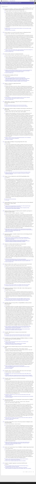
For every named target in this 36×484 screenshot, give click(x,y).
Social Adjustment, (14, 418)
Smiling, (10, 418)
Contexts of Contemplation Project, (14, 106)
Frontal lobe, (25, 442)
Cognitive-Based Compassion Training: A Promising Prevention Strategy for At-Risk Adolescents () (18, 109)
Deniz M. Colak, (13, 401)
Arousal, (10, 259)
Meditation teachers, (13, 206)
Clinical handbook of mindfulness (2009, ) (11, 75)
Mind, (6, 348)
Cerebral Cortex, (15, 442)
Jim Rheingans (7, 204)
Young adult (21, 71)
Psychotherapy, (23, 79)
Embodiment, (28, 97)
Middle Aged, (30, 70)
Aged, (17, 70)
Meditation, (28, 78)
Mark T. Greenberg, (20, 11)
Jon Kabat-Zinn (8, 177)
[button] (35, 1)
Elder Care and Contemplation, (17, 300)
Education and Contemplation (18, 329)
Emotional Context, (7, 106)
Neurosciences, (7, 98)
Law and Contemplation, (23, 343)
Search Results (5, 3)
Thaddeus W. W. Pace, (8, 111)
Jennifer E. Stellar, (8, 33)
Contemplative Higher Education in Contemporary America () (15, 332)
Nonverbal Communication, (18, 260)
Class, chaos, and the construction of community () (13, 53)
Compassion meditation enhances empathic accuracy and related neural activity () (18, 264)
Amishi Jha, (26, 349)
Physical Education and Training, (24, 229)
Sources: (2, 3)
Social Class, (6, 50)
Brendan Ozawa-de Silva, (27, 110)
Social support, (7, 71)
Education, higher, (21, 238)
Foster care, (26, 137)
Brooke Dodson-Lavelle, (20, 110)
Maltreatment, (29, 137)
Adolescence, (7, 28)
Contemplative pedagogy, (14, 326)
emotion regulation (11, 367)
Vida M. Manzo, (13, 33)
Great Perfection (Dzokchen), (27, 238)
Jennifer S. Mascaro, (8, 265)
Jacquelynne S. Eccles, (8, 349)
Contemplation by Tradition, (26, 207)
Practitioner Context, (7, 460)
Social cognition (28, 284)
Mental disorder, (7, 79)
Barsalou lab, (16, 97)
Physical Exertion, (30, 229)
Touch (29, 260)
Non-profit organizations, (8, 466)
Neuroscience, (7, 367)
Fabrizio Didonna (8, 76)
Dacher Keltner (22, 33)
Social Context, (7, 207)
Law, (21, 341)
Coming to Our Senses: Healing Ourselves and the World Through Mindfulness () (16, 176)
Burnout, (9, 237)
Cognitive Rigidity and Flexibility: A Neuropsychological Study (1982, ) (15, 141)
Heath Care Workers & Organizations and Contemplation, (20, 467)
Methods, (11, 79)
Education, (17, 238)
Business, (7, 465)
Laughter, (29, 417)
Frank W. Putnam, (12, 402)
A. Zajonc (7, 103)
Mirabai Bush (7, 333)
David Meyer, (11, 350)
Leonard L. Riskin (8, 340)
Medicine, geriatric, (23, 299)
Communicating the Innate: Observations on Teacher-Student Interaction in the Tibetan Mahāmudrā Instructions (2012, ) (18, 203)
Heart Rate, (13, 49)
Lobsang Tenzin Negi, (14, 110)
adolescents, (10, 137)
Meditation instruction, (8, 206)
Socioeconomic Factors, (11, 50)
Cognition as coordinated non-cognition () (12, 83)
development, (18, 98)
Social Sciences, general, (26, 28)
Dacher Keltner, (12, 245)
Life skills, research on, (8, 459)
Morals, (11, 260)
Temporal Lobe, (12, 443)
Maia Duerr (7, 464)
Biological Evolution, (13, 259)
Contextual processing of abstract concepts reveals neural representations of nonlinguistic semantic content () (18, 422)
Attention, (7, 77)
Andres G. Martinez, (17, 55)
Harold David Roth (8, 379)
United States (28, 334)
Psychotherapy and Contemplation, (25, 80)
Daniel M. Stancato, (11, 55)
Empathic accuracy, (16, 284)
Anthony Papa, (28, 401)
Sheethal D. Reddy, (8, 110)
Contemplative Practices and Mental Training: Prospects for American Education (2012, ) (18, 347)
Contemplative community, (11, 465)
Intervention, (17, 28)
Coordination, (24, 97)
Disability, (29, 326)
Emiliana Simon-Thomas (18, 245)
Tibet (20, 206)
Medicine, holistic (28, 299)
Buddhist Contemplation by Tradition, (18, 207)
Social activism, (13, 466)
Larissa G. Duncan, (14, 11)
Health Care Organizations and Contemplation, (10, 468)
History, (26, 334)
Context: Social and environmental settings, (20, 77)
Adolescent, (13, 70)
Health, (18, 327)
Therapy (26, 79)
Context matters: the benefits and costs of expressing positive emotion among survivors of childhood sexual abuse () (18, 400)
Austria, (6, 326)
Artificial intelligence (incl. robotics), (10, 97)
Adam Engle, (13, 349)
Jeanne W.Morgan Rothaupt (9, 448)
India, (19, 229)
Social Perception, (7, 443)
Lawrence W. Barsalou (8, 84)
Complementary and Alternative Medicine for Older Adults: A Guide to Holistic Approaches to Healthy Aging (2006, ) (18, 288)
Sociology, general (16, 138)
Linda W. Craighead (23, 111)
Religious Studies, (29, 373)
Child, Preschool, (18, 259)
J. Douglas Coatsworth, (9, 11)
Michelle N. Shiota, (22, 401)
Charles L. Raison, (17, 111)
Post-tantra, (17, 206)
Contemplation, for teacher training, (18, 237)
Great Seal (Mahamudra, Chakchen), (20, 205)
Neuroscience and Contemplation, (18, 285)
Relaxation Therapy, (7, 230)
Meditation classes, (21, 327)
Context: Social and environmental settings (21, 105)
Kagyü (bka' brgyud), (27, 205)
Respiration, (17, 230)
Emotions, (7, 49)
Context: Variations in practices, (23, 78)
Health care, (26, 465)
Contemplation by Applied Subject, (9, 80)
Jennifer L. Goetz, (8, 245)
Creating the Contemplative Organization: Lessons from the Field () (15, 463)
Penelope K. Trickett (17, 402)
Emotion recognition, (11, 284)
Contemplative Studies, (26, 237)
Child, (11, 417)
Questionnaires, (7, 418)
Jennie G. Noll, (7, 402)
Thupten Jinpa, (30, 349)
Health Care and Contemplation (9, 231)
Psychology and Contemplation (9, 139)
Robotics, (10, 98)
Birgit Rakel (13, 290)
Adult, (15, 70)
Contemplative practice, (11, 365)
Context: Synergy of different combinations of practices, (12, 78)
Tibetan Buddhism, (11, 207)
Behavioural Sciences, (20, 97)
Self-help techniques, (13, 459)
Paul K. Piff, (7, 55)
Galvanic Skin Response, (10, 229)
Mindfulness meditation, (8, 342)
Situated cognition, (14, 98)
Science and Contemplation (25, 285)
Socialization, (27, 260)
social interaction (22, 98)
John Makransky (17, 236)
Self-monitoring (18, 459)
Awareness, (9, 77)
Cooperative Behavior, (23, 259)
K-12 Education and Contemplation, (25, 240)
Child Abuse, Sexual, (14, 417)
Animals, (8, 259)
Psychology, (19, 79)
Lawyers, (27, 341)
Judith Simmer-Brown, (9, 236)
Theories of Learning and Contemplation (23, 106)
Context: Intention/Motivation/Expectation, (11, 105)
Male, (27, 49)
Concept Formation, (19, 442)
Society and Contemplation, (17, 343)
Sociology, (30, 28)
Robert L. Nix (24, 11)
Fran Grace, (13, 236)
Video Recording (22, 50)
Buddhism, (7, 237)
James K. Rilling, (13, 265)
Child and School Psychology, (12, 28)
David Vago (20, 350)
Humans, (16, 49)
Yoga (19, 230)
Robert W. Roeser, (15, 350)
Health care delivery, (7, 299)
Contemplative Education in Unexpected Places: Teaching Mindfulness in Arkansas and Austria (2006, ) (18, 303)
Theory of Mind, (16, 443)
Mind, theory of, (24, 284)
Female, (11, 49)
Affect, (9, 417)
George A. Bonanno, (8, 401)
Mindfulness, (21, 28)
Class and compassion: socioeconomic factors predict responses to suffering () (17, 32)
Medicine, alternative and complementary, (15, 299)
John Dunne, (26, 348)
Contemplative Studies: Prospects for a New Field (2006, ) (14, 378)
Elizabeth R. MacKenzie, (9, 290)
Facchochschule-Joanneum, (13, 327)
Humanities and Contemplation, (28, 375)
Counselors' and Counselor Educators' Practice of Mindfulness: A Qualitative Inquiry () (19, 447)
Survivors (17, 418)
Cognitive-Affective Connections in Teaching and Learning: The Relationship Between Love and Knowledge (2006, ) (18, 102)
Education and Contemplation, (9, 241)
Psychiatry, (16, 79)
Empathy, (9, 49)
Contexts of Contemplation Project (9, 51)
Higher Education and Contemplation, (16, 240)
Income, (23, 70)
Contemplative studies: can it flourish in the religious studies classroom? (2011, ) (17, 370)
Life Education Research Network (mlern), (13, 348)
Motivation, (13, 260)
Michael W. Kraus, (17, 33)
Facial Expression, (19, 417)
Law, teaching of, (24, 341)
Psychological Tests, (30, 49)
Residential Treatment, (13, 230)
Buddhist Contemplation (17, 208)
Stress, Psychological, (17, 50)
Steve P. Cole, (13, 111)
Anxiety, (13, 137)
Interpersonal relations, (20, 49)
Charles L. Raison (24, 265)
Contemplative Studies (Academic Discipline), (19, 375)
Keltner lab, (25, 49)
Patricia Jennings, (22, 349)
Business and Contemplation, (20, 468)
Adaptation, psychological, (9, 70)
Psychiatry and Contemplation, (17, 80)
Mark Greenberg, (17, 349)
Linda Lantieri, (7, 350)
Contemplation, (13, 77)
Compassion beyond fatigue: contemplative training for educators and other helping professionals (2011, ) (18, 234)
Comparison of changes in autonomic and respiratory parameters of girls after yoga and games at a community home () (18, 211)
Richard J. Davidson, (21, 348)
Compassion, (12, 237)
